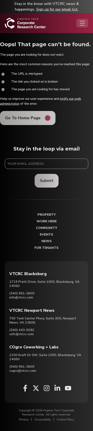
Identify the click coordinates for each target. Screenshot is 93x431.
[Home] (25, 23)
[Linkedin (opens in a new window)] (57, 388)
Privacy (23, 419)
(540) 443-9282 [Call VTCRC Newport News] (21, 330)
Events (46, 235)
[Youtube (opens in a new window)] (68, 388)
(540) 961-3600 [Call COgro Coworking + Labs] (21, 367)
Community (46, 228)
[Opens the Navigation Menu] (82, 23)
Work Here (46, 221)
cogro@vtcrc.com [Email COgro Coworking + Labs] (22, 371)
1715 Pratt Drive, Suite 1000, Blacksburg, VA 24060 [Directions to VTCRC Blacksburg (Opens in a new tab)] (44, 284)
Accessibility (42, 419)
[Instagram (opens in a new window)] (46, 388)
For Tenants (46, 248)
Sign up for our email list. (57, 9)
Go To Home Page (23, 118)
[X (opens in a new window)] (36, 388)
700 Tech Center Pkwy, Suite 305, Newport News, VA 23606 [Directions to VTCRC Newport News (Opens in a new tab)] (42, 320)
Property (47, 215)
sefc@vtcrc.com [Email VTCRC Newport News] (21, 334)
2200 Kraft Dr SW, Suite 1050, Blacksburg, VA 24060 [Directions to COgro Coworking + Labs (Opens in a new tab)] (45, 357)
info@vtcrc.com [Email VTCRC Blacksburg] (21, 297)
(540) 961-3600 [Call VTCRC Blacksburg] (21, 293)
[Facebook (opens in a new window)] (25, 388)
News (46, 241)
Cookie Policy (65, 419)
